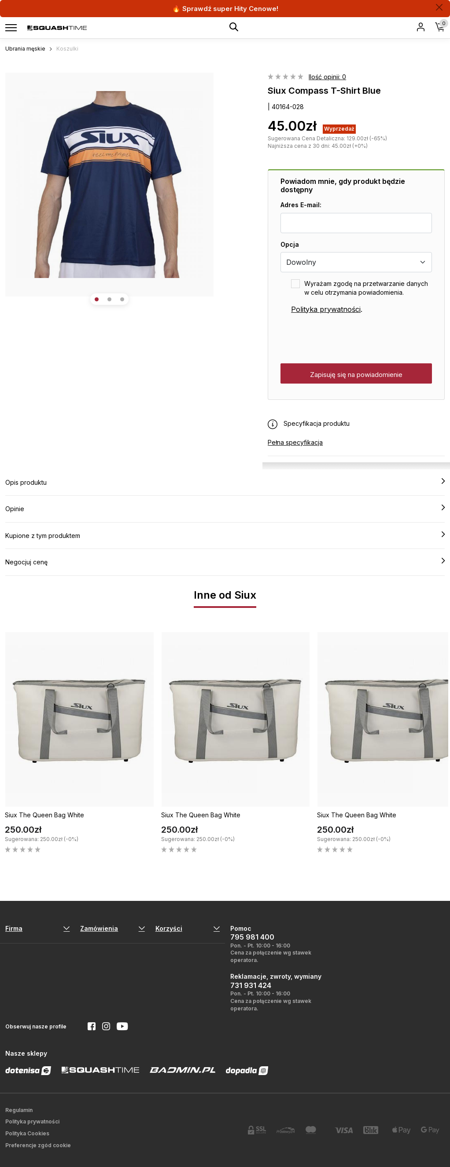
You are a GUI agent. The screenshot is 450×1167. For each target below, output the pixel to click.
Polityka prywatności (326, 309)
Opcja (289, 244)
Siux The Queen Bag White (44, 815)
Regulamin (19, 1110)
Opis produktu (225, 482)
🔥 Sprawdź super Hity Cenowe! (225, 8)
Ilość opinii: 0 (327, 76)
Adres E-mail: (300, 205)
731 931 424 (250, 985)
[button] (97, 299)
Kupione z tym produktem (225, 535)
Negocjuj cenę (225, 562)
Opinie (225, 508)
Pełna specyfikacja (295, 442)
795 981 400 (252, 937)
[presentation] (347, 339)
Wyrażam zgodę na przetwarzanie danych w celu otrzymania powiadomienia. (366, 288)
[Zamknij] (439, 7)
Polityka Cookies (27, 1133)
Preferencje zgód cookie (38, 1145)
